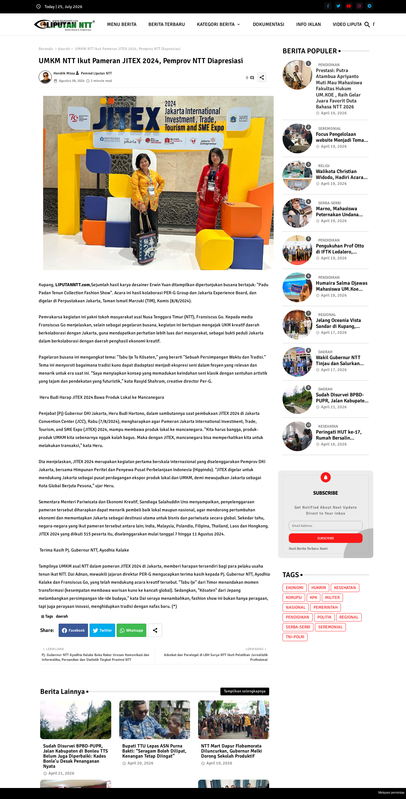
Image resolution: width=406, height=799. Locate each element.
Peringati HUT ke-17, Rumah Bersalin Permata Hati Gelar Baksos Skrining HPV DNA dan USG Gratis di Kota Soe (341, 435)
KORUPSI (294, 597)
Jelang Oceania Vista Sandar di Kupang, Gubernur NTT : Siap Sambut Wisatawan (338, 323)
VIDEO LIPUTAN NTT (354, 24)
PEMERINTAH (325, 607)
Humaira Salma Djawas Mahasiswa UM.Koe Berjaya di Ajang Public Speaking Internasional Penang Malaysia (341, 286)
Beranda (46, 48)
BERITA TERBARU (166, 24)
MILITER (332, 597)
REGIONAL (348, 617)
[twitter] (338, 6)
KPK (313, 597)
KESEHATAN (345, 587)
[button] (367, 25)
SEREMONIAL (330, 627)
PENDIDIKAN (297, 617)
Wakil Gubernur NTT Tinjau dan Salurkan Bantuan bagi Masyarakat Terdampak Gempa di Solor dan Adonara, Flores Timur (341, 361)
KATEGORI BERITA (216, 24)
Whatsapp (134, 630)
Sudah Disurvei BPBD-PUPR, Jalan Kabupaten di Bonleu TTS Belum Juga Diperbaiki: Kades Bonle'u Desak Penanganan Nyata (75, 756)
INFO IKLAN (308, 24)
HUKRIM (318, 587)
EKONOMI (294, 587)
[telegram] (369, 6)
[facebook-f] (328, 6)
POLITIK (324, 617)
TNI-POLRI (295, 636)
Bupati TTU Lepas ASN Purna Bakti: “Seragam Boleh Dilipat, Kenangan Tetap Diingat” (154, 751)
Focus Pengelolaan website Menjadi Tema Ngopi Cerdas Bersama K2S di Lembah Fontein (340, 137)
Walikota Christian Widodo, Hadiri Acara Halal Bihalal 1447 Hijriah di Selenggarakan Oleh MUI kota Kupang (339, 175)
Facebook (77, 630)
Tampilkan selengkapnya (245, 691)
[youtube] (348, 6)
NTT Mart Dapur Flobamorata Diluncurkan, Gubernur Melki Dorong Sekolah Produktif (231, 751)
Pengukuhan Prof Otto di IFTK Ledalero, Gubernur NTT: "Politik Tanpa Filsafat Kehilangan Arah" (341, 249)
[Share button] (155, 630)
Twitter (106, 630)
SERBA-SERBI (298, 627)
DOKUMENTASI (268, 24)
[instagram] (359, 6)
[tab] (121, 24)
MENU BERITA (122, 24)
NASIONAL (295, 607)
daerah (64, 48)
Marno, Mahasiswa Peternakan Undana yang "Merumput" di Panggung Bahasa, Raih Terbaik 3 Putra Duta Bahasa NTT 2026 (341, 212)
